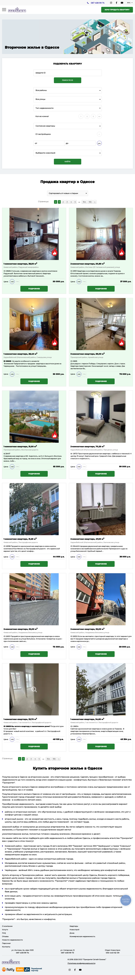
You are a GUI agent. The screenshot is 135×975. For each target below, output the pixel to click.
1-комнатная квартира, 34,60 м (87, 719)
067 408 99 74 (97, 3)
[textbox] (68, 153)
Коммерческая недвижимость (82, 936)
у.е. (99, 143)
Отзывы (5, 936)
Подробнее (34, 289)
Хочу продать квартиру (117, 10)
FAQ (4, 933)
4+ (99, 116)
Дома (72, 933)
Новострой (74, 930)
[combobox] (67, 90)
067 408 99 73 (67, 953)
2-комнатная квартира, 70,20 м (87, 446)
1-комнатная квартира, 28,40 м (20, 353)
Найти (67, 162)
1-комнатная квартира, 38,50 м (20, 263)
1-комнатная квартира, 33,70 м (20, 719)
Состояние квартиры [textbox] (45, 126)
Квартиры (74, 926)
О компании (7, 926)
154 (84, 202)
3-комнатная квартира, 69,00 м (87, 353)
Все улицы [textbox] (40, 99)
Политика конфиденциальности (81, 963)
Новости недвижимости (12, 940)
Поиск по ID (67, 80)
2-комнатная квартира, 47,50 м (87, 538)
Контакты (6, 947)
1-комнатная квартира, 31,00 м (20, 446)
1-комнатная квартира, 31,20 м (20, 538)
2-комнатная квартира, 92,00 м (20, 628)
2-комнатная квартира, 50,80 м (87, 263)
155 (90, 202)
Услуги (5, 930)
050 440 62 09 (112, 953)
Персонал (6, 943)
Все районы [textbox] (41, 90)
